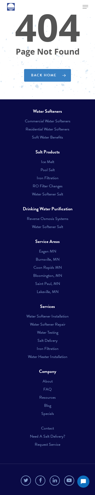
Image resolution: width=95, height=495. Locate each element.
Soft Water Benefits (47, 137)
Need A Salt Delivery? (47, 436)
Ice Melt (47, 162)
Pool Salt (48, 170)
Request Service (47, 444)
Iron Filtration (48, 178)
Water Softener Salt (47, 194)
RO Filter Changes (48, 186)
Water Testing (47, 332)
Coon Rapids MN (47, 267)
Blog (47, 405)
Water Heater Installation (47, 357)
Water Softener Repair (47, 324)
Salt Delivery (47, 341)
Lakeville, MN (48, 292)
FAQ (47, 389)
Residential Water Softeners (47, 129)
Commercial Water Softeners (47, 121)
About (48, 381)
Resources (47, 397)
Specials (47, 414)
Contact (47, 428)
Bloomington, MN (47, 276)
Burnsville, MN (48, 259)
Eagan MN (47, 251)
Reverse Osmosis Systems (47, 219)
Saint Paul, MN (47, 284)
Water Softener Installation (47, 316)
